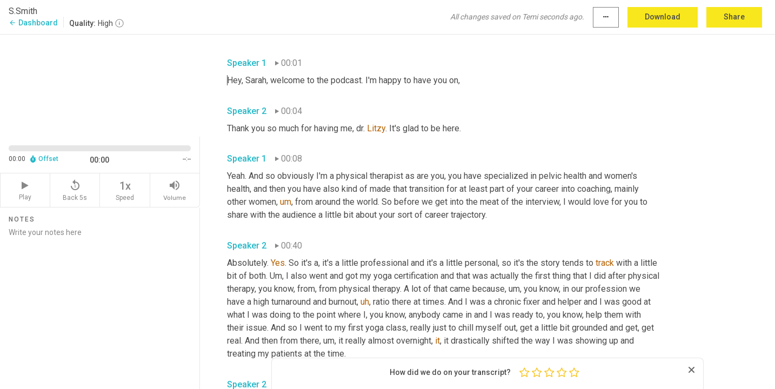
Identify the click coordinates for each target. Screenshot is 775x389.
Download (662, 16)
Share (734, 16)
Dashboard (33, 22)
